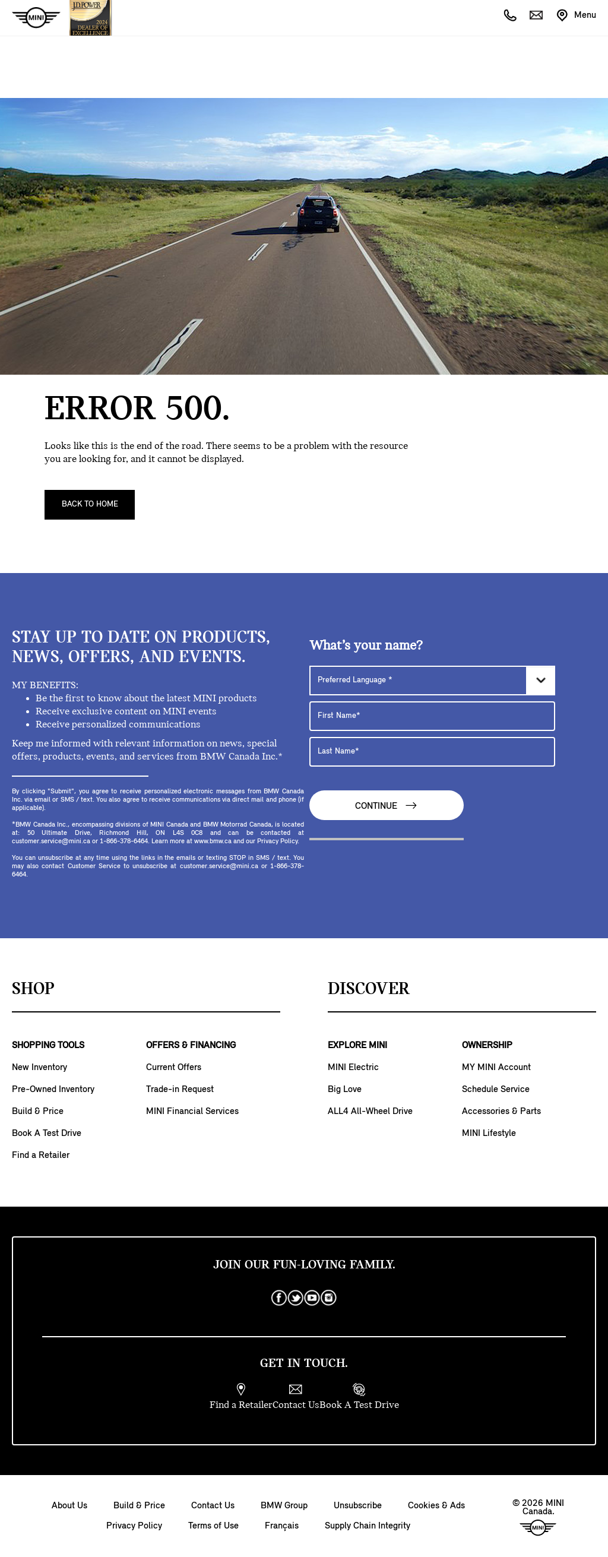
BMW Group (284, 1506)
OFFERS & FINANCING (191, 1045)
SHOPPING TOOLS (48, 1045)
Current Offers (173, 1067)
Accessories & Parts (501, 1111)
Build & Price (38, 1111)
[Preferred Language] (432, 680)
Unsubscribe (358, 1506)
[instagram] (329, 1298)
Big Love (345, 1089)
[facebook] (279, 1298)
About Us (69, 1506)
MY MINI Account (496, 1067)
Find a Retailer (40, 1155)
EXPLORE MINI (357, 1045)
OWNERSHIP (487, 1045)
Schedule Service (496, 1089)
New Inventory (39, 1067)
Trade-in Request (180, 1089)
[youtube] (312, 1298)
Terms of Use (213, 1526)
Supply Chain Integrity (367, 1526)
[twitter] (295, 1298)
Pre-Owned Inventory (53, 1089)
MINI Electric (353, 1067)
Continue (386, 805)
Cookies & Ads (436, 1506)
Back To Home (90, 504)
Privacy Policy (134, 1526)
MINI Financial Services (192, 1111)
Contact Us (213, 1506)
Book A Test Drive (46, 1133)
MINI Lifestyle (489, 1133)
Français (282, 1526)
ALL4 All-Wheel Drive (370, 1111)
